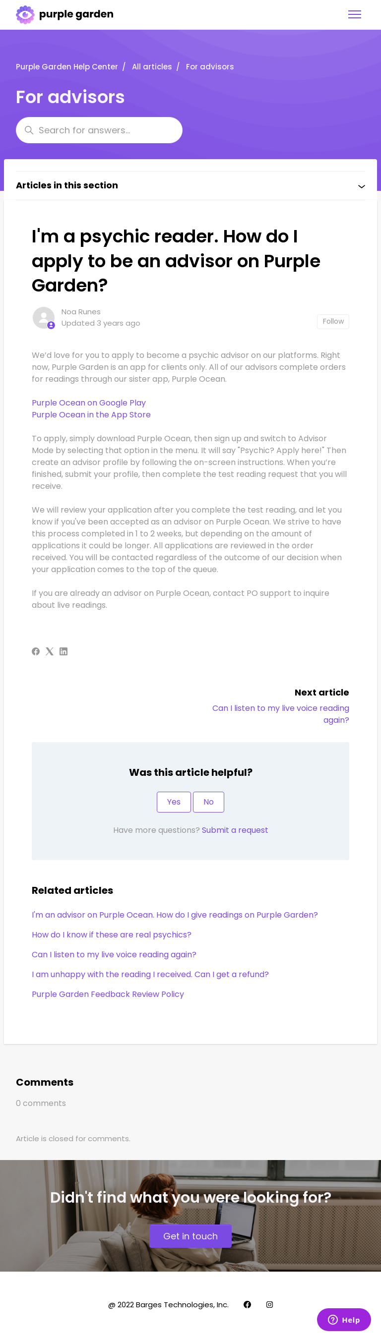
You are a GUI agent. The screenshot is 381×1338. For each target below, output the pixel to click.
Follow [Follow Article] (333, 321)
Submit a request (235, 830)
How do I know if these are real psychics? (111, 934)
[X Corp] (50, 652)
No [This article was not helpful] (208, 802)
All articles (152, 66)
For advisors (210, 66)
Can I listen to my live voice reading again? (114, 954)
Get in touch (190, 1236)
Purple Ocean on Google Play (89, 402)
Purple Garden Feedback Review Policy (108, 994)
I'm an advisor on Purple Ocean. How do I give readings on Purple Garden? (175, 915)
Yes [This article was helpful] (174, 802)
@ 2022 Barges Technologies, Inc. (168, 1304)
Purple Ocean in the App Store (91, 414)
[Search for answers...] (99, 130)
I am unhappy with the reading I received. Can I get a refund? (150, 974)
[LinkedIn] (63, 652)
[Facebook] (36, 652)
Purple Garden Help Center (67, 66)
